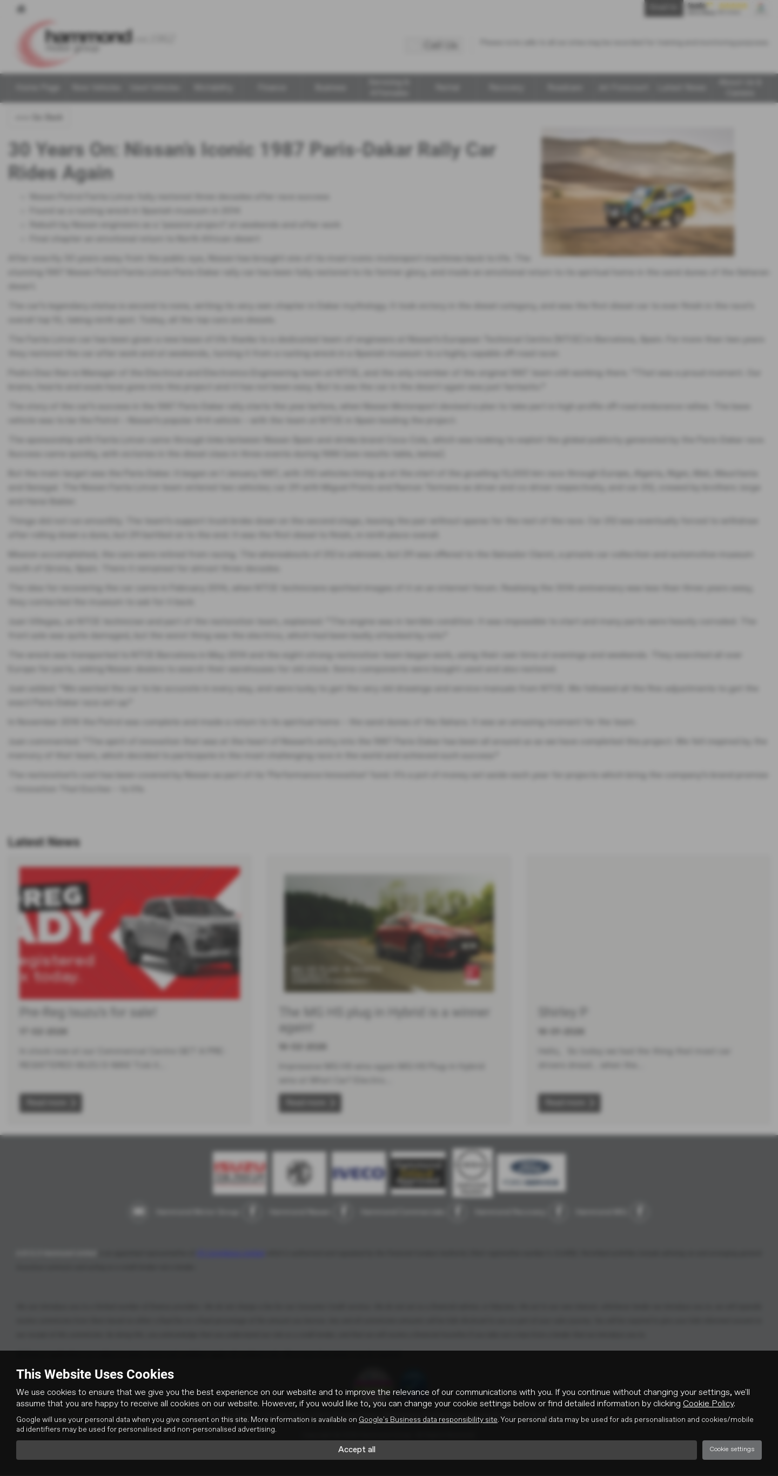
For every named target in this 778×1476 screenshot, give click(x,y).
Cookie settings (732, 1449)
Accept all (357, 1449)
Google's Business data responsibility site (428, 1420)
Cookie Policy (708, 1404)
